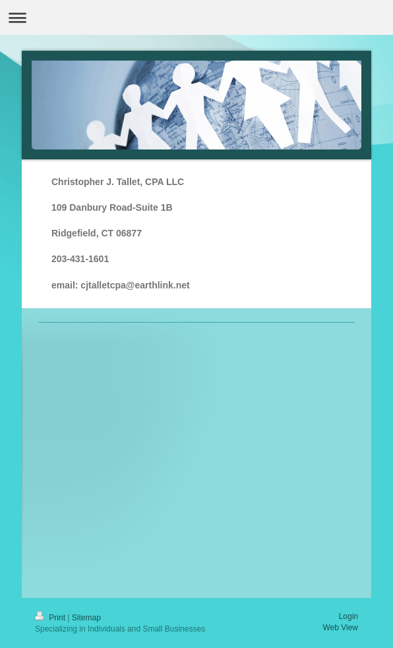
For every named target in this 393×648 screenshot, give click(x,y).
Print (51, 617)
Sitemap (86, 617)
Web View (340, 627)
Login (348, 616)
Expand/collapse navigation (196, 17)
